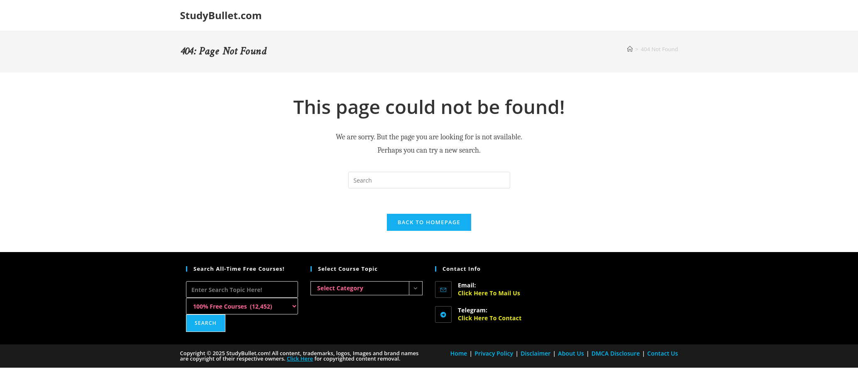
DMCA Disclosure (616, 353)
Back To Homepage (429, 222)
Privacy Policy (493, 353)
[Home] (630, 49)
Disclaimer (535, 353)
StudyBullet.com (221, 15)
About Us (571, 353)
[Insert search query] (429, 180)
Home (458, 353)
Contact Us (662, 353)
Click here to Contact (489, 318)
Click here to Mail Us (489, 293)
